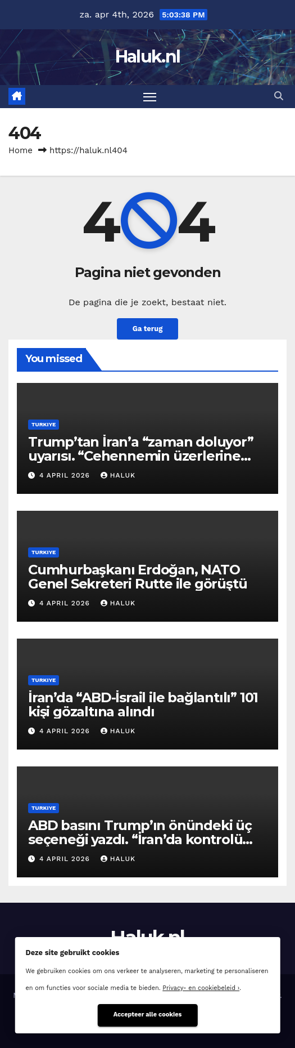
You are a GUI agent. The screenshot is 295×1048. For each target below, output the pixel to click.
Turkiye (43, 424)
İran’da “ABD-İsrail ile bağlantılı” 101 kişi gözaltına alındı (143, 704)
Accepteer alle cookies (148, 1014)
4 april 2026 (66, 475)
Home (20, 150)
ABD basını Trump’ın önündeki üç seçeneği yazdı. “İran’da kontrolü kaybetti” (140, 839)
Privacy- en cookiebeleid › (200, 988)
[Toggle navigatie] (150, 97)
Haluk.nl (147, 56)
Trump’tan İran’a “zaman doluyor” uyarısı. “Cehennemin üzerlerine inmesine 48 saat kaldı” (140, 456)
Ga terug (148, 328)
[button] (278, 96)
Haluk (118, 475)
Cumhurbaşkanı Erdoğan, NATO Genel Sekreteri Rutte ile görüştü (137, 576)
